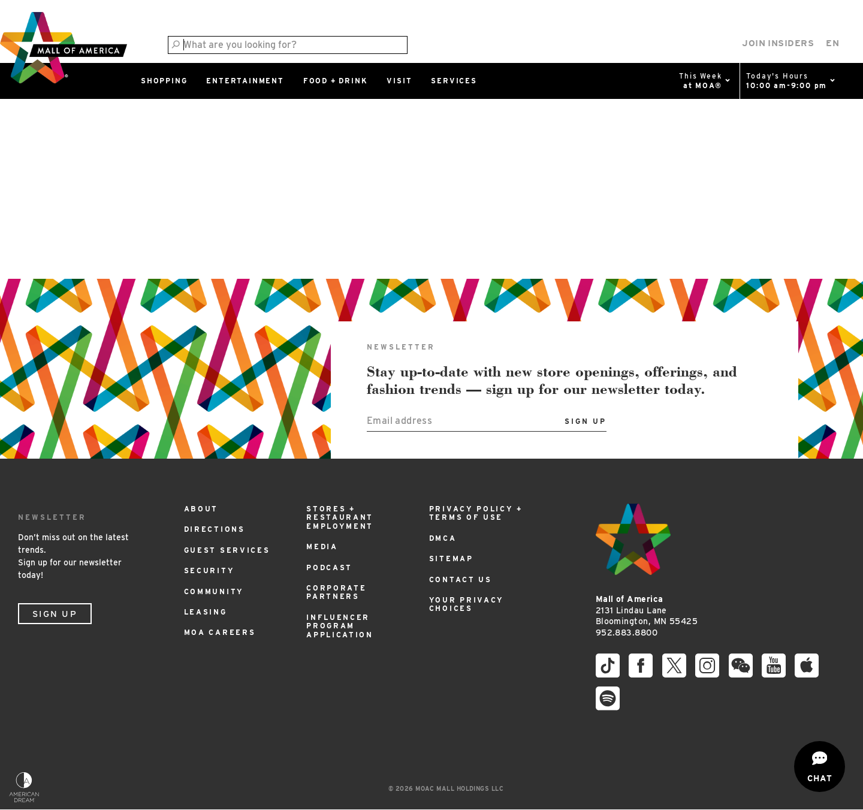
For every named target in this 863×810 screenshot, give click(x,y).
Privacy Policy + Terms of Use (476, 513)
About (201, 508)
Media (322, 546)
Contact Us (460, 579)
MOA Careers (220, 632)
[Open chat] (819, 766)
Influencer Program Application (339, 626)
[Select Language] (832, 44)
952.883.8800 (626, 632)
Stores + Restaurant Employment (339, 517)
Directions (214, 529)
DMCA (443, 538)
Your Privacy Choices (466, 604)
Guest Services (227, 550)
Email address (399, 420)
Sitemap (451, 558)
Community (214, 591)
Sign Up (54, 614)
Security (209, 570)
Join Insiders (778, 43)
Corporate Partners (336, 592)
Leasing (205, 611)
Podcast (329, 567)
